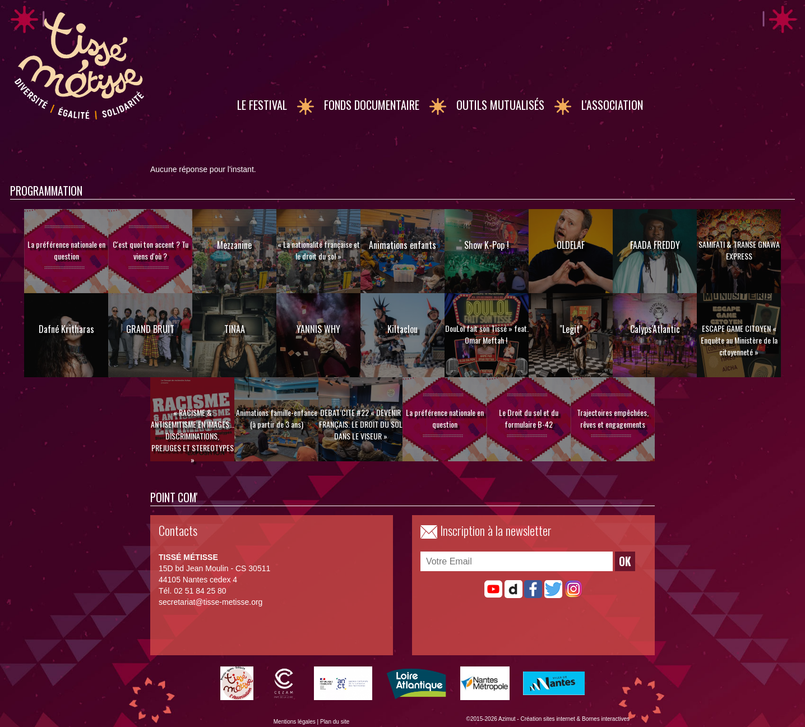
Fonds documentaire (371, 104)
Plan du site (334, 722)
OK (625, 561)
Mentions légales (295, 722)
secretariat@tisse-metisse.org (210, 602)
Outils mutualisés (500, 104)
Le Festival (262, 104)
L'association (612, 104)
